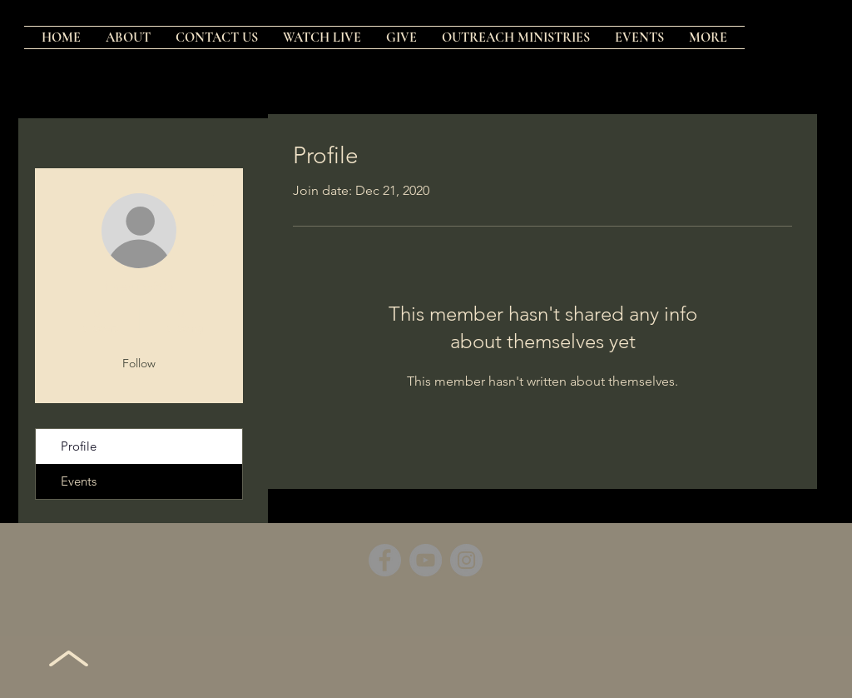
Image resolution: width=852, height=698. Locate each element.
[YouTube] (425, 560)
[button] (515, 37)
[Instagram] (466, 560)
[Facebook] (385, 560)
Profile (79, 446)
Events (79, 481)
